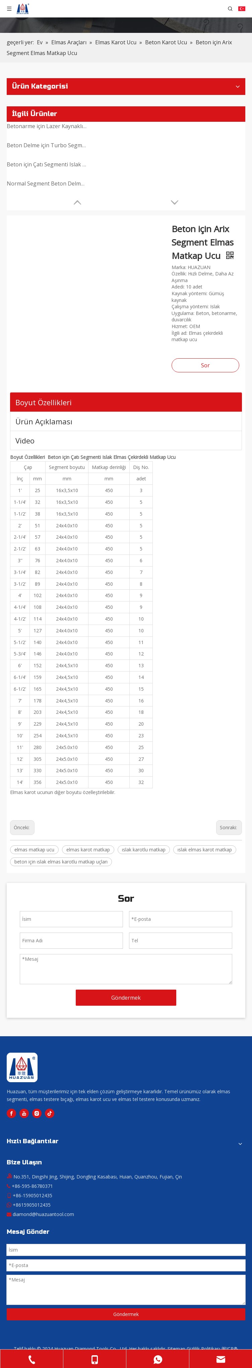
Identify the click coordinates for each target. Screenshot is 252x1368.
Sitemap (176, 1349)
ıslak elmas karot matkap (205, 849)
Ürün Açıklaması (43, 421)
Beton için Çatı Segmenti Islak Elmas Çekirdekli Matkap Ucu (47, 164)
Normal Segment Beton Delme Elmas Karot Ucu (47, 183)
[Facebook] (11, 1113)
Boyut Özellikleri (43, 402)
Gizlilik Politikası (203, 1349)
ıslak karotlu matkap (144, 849)
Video (25, 440)
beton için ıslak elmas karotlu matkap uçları (61, 861)
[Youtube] (24, 1113)
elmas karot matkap (88, 849)
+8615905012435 (32, 1205)
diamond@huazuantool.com (43, 1214)
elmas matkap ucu (34, 849)
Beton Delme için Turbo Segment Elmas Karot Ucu (47, 145)
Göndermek (126, 997)
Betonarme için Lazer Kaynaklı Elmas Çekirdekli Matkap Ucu (47, 126)
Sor (205, 365)
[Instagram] (37, 1113)
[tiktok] (49, 1113)
